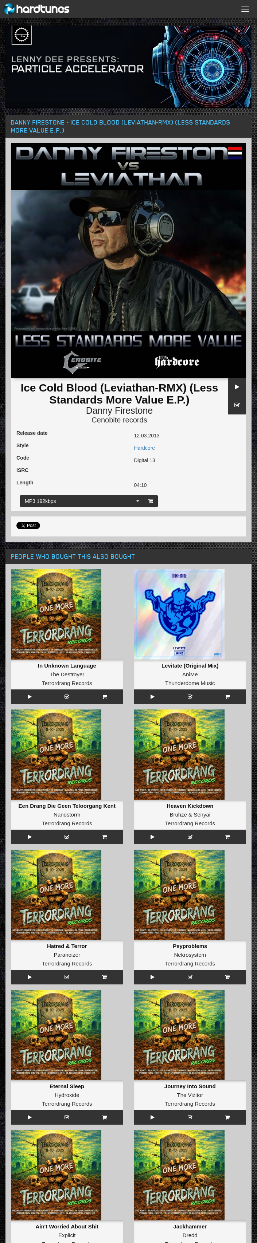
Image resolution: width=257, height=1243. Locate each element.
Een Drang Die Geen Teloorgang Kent (67, 806)
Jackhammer (190, 1226)
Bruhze (178, 814)
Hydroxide (67, 1095)
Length (25, 482)
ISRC (22, 470)
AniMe (190, 674)
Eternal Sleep (67, 1086)
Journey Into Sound (190, 1086)
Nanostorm (67, 814)
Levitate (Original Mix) (190, 665)
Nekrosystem (190, 955)
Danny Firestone (119, 410)
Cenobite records (119, 420)
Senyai (202, 814)
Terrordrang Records (67, 683)
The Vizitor (190, 1095)
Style (22, 445)
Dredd (190, 1235)
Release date (32, 433)
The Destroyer (67, 674)
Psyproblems (190, 946)
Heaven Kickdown (190, 806)
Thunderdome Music (190, 683)
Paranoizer (67, 955)
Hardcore (144, 448)
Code (22, 458)
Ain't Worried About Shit (66, 1226)
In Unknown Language (67, 665)
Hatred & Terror (67, 946)
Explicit (67, 1235)
